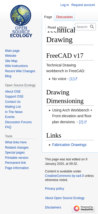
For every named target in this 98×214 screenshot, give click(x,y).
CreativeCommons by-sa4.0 (64, 176)
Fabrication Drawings (69, 145)
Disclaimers (53, 207)
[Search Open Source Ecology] (85, 26)
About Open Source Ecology (64, 198)
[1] (72, 79)
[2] (81, 122)
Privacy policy (54, 188)
